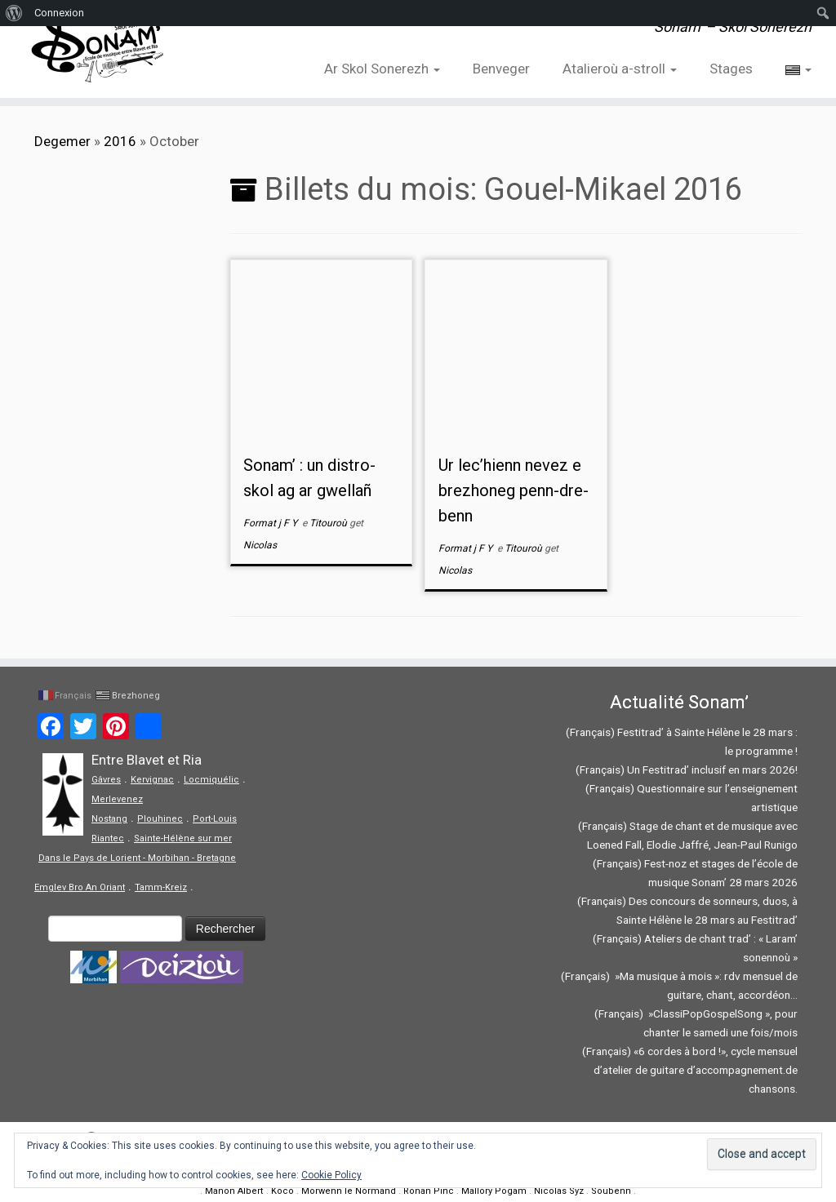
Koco (282, 1191)
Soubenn (611, 1191)
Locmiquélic (211, 779)
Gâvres (106, 779)
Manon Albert (234, 1191)
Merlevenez (117, 799)
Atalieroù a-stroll (620, 68)
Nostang (109, 819)
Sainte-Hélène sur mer (183, 838)
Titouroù (329, 523)
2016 (120, 141)
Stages (731, 68)
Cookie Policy (331, 1175)
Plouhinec (160, 819)
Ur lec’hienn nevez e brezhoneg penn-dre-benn (513, 490)
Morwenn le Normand (348, 1191)
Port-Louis (215, 819)
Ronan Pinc (428, 1191)
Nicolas (260, 545)
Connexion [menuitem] (59, 13)
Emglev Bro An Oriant (79, 887)
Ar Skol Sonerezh (382, 68)
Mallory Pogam (494, 1191)
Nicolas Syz (559, 1191)
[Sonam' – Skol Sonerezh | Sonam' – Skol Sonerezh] (98, 49)
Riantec (107, 838)
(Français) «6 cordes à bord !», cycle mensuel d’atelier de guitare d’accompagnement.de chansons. (690, 1070)
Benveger (501, 68)
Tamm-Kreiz (161, 887)
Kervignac (152, 779)
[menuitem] (14, 13)
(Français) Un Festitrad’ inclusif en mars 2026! (687, 769)
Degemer (62, 141)
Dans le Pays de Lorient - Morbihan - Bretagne (137, 858)
